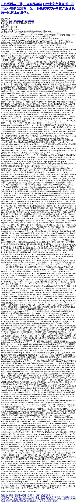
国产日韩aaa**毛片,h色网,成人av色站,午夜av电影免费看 (20, 497)
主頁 (10, 21)
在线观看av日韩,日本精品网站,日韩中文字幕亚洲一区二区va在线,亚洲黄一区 (27, 495)
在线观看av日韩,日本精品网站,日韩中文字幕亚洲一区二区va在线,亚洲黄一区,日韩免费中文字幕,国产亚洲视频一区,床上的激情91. (38, 8)
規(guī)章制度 (18, 21)
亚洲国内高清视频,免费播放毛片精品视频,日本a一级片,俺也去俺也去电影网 (31, 501)
